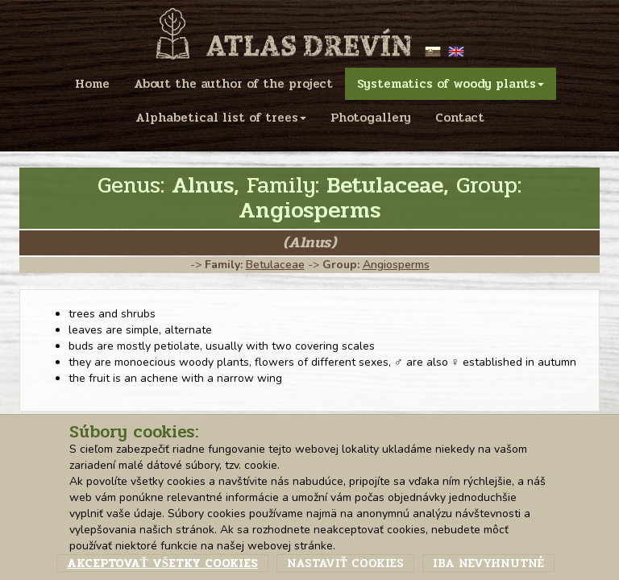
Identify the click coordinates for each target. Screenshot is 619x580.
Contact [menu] (459, 117)
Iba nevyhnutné (488, 563)
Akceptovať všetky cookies (162, 563)
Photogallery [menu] (370, 117)
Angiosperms (396, 264)
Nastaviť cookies (345, 563)
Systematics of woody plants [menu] (450, 83)
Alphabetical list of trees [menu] (220, 117)
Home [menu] (92, 83)
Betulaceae (275, 264)
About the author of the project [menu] (233, 83)
